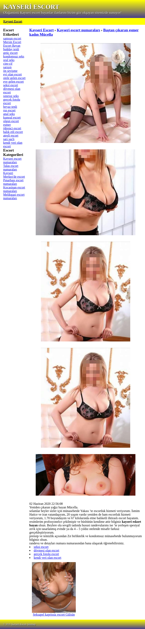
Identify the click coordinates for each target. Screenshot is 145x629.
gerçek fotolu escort (46, 554)
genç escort (10, 53)
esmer (7, 124)
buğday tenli (11, 49)
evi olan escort (12, 74)
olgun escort (11, 121)
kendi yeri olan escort (47, 557)
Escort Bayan (11, 45)
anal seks (9, 114)
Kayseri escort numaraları (12, 160)
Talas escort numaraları (10, 167)
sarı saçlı (8, 139)
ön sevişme (10, 70)
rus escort (9, 110)
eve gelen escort (13, 81)
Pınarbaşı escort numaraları (13, 182)
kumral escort (12, 117)
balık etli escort (13, 132)
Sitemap (31, 624)
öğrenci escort (12, 128)
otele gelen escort (14, 78)
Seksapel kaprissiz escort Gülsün (54, 613)
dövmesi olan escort (46, 550)
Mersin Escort (12, 42)
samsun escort (12, 38)
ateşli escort (10, 135)
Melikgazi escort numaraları (14, 196)
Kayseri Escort (12, 21)
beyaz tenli (10, 106)
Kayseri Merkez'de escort (14, 174)
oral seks (8, 60)
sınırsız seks (11, 96)
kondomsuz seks (13, 56)
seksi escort (10, 85)
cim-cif (7, 63)
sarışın (7, 67)
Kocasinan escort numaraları (14, 189)
